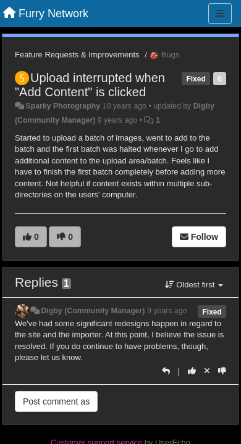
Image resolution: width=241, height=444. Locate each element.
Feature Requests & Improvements (77, 54)
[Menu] (220, 13)
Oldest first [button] (194, 284)
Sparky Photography (62, 106)
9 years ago (167, 310)
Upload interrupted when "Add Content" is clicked (90, 85)
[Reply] (166, 371)
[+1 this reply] (192, 371)
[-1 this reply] (222, 371)
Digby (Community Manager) (93, 310)
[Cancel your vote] (207, 371)
